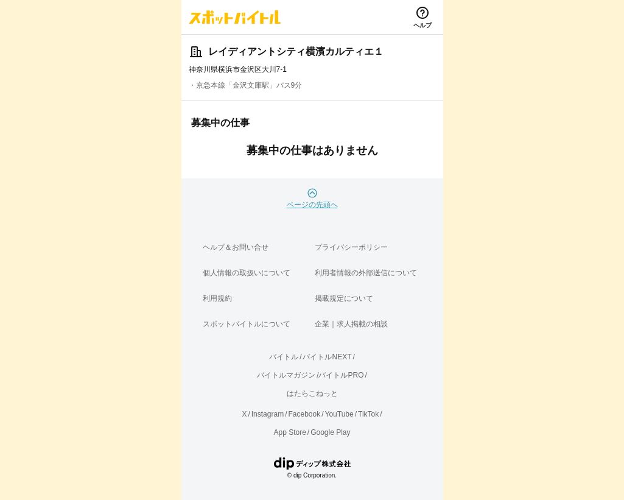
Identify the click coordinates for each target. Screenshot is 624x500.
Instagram (267, 414)
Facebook (304, 414)
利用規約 (217, 298)
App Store (289, 432)
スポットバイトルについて (246, 324)
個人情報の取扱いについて (246, 273)
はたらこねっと (312, 393)
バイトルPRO (340, 375)
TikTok (368, 414)
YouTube (339, 414)
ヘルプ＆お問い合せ (235, 247)
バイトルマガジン (286, 375)
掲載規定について (344, 298)
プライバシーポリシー (351, 247)
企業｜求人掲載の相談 (351, 324)
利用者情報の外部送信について (366, 273)
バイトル (283, 357)
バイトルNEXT (327, 357)
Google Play (330, 432)
